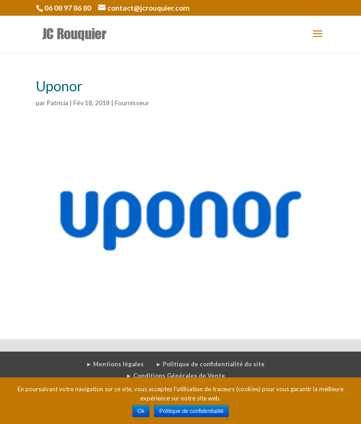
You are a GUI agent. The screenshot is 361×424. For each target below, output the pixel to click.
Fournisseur (132, 103)
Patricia (57, 103)
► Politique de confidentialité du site (210, 364)
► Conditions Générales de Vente (175, 375)
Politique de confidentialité (191, 411)
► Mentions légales (115, 364)
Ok (140, 411)
